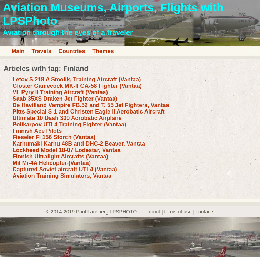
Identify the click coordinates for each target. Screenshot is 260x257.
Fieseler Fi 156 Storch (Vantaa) (53, 137)
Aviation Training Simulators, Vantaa (61, 176)
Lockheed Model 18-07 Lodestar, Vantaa (66, 150)
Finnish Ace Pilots (37, 131)
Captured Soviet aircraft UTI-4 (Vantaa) (64, 169)
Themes (103, 51)
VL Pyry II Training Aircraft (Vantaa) (60, 92)
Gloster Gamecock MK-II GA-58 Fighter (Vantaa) (77, 86)
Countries (72, 51)
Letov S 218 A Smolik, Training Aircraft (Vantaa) (76, 79)
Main (17, 51)
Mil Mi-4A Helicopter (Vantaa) (51, 163)
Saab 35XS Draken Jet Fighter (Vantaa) (64, 99)
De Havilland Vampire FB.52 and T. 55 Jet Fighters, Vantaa (90, 105)
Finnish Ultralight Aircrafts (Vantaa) (60, 156)
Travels (41, 51)
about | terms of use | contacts (181, 212)
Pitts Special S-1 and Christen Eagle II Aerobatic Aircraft (88, 112)
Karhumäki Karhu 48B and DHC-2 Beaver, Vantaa (78, 144)
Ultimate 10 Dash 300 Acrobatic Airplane (67, 118)
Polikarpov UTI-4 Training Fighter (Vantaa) (69, 124)
